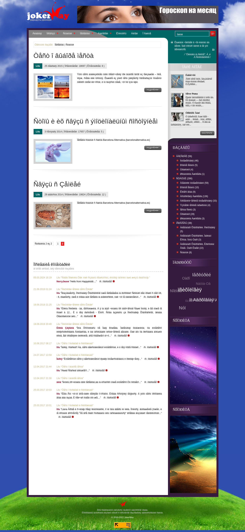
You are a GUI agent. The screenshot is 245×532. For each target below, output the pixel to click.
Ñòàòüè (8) (186, 252)
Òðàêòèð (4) (186, 169)
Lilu (38, 66)
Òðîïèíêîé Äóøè (193, 113)
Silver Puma (192, 93)
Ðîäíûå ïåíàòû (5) (189, 165)
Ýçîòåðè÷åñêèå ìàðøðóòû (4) (195, 205)
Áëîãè (134, 33)
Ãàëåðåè (103, 33)
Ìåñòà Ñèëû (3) (188, 209)
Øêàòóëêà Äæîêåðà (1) (192, 174)
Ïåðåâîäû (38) (184, 223)
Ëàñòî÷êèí (191, 75)
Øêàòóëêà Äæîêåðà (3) (192, 218)
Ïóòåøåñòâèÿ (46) (189, 160)
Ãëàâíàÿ (37, 33)
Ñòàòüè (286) (184, 178)
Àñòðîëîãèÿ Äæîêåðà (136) (194, 196)
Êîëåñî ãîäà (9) (188, 191)
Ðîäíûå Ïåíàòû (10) (189, 187)
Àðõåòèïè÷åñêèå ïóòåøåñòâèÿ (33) (198, 200)
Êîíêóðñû (121, 33)
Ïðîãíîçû (51, 33)
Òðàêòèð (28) (187, 214)
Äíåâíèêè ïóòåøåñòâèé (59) (194, 183)
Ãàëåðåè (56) (184, 156)
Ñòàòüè (67, 33)
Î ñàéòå (147, 33)
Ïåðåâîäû (85, 33)
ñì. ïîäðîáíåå (107, 281)
